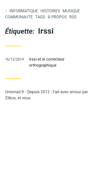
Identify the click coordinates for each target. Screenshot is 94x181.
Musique (71, 11)
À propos (57, 17)
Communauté (19, 17)
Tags (40, 17)
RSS (72, 17)
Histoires (50, 11)
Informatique (24, 11)
